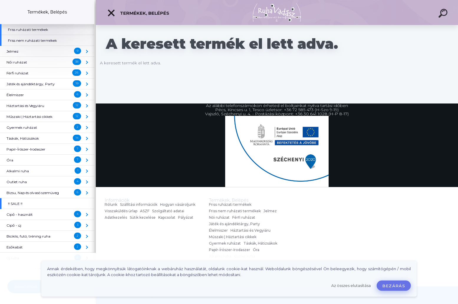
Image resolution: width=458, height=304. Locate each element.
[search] (444, 14)
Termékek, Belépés (138, 12)
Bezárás (393, 285)
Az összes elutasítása (351, 285)
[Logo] (277, 12)
